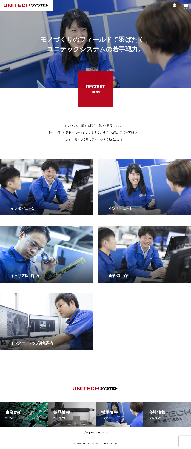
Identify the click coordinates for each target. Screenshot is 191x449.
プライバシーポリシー (95, 432)
